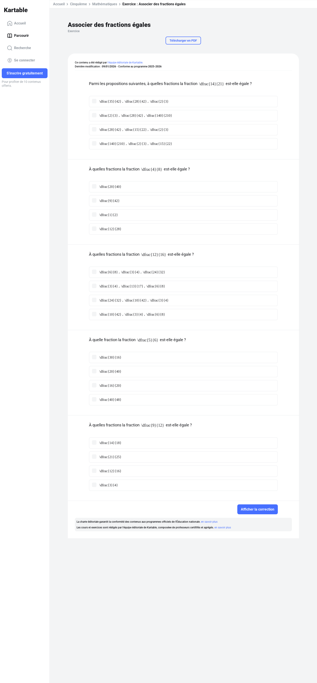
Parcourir (18, 35)
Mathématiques (104, 4)
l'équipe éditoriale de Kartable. (125, 62)
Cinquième (78, 4)
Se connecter (21, 60)
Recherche (19, 48)
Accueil (16, 23)
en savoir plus (209, 521)
